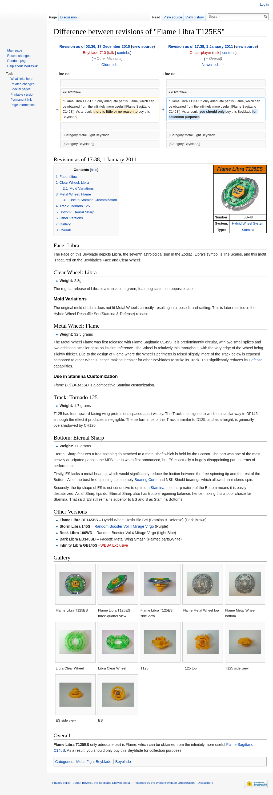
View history (195, 17)
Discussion (68, 17)
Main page (14, 50)
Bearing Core (146, 479)
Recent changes (18, 56)
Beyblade (123, 761)
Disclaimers (205, 782)
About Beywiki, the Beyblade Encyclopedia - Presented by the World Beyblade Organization (134, 782)
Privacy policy (61, 782)
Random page (17, 61)
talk (111, 52)
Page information (22, 105)
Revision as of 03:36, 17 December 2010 (94, 46)
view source (143, 46)
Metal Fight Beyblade (93, 761)
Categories (64, 761)
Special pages (20, 89)
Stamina (248, 230)
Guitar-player (200, 52)
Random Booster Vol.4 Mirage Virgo (124, 526)
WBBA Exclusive (114, 545)
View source (172, 17)
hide (94, 170)
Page (53, 17)
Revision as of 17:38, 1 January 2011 (200, 46)
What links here (21, 79)
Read (156, 17)
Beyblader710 (94, 52)
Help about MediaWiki (22, 66)
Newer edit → (213, 64)
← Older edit (107, 64)
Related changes (22, 84)
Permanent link (21, 99)
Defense (256, 360)
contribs (123, 52)
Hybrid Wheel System (248, 223)
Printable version (22, 94)
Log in (264, 4)
